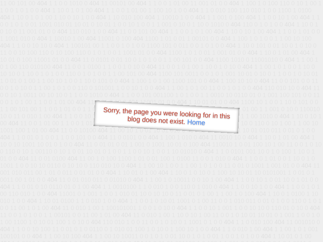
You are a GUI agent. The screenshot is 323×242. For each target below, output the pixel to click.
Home (196, 122)
